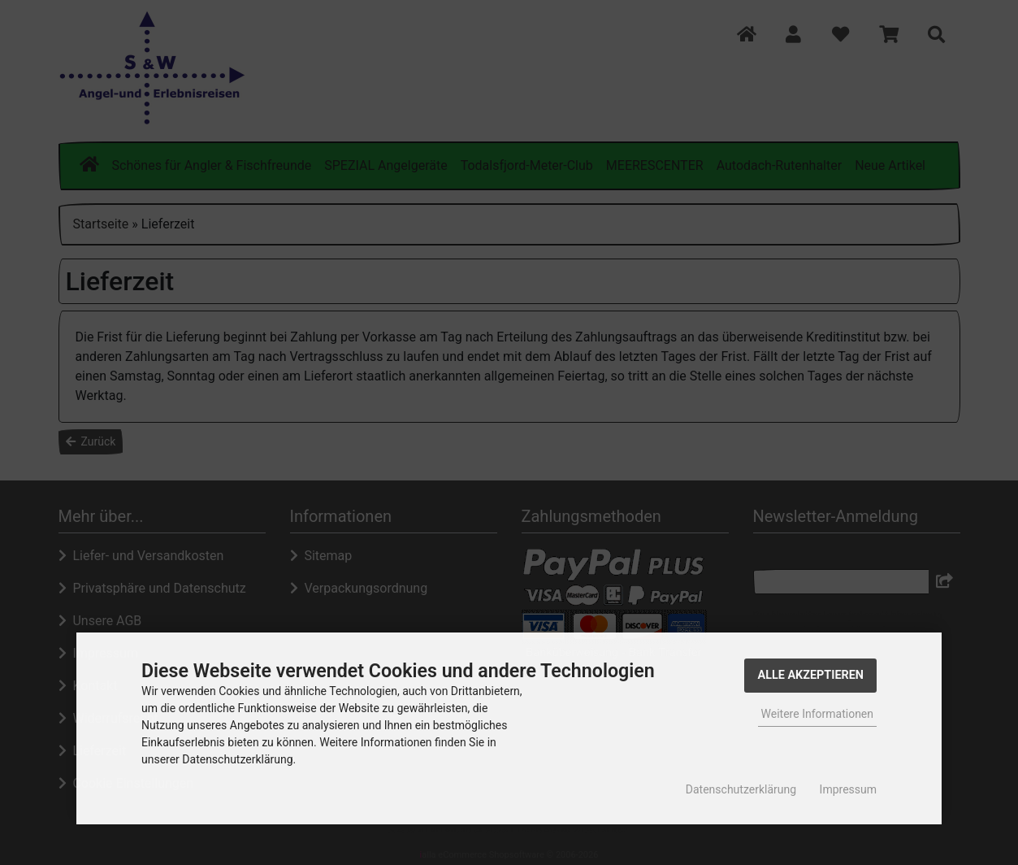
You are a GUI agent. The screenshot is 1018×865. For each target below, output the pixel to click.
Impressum (848, 789)
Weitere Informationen (817, 713)
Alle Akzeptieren (810, 675)
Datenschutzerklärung (741, 789)
